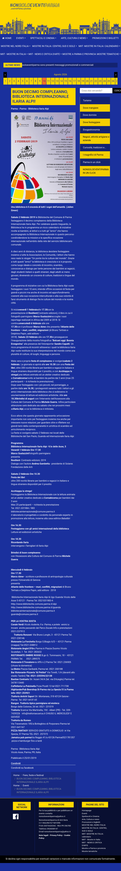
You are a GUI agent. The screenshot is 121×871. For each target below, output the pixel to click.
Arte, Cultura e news (90, 819)
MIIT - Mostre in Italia (91, 839)
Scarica (25, 710)
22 (95, 81)
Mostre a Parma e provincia (79, 54)
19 (83, 81)
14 (61, 81)
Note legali (43, 835)
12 (52, 81)
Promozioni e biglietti (105, 38)
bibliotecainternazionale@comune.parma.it (33, 511)
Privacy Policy (56, 835)
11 (48, 81)
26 (113, 81)
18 (78, 81)
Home (6, 38)
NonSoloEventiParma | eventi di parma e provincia (34, 8)
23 (100, 81)
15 (65, 81)
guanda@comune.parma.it (24, 614)
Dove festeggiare (91, 122)
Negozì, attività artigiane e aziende (96, 138)
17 (74, 81)
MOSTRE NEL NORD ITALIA (94, 825)
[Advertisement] (86, 11)
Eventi (84, 813)
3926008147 (52, 829)
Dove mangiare (90, 108)
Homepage (86, 810)
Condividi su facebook (22, 767)
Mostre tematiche (89, 851)
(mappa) (15, 645)
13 (57, 81)
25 (108, 81)
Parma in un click (91, 162)
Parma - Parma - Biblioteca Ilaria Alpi (30, 108)
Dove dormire (89, 115)
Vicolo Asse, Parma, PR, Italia (26, 752)
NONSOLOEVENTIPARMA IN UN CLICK (96, 171)
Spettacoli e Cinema (90, 816)
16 (70, 81)
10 (44, 81)
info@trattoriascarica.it (33, 713)
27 (117, 81)
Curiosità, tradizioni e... (94, 147)
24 (104, 81)
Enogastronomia (91, 129)
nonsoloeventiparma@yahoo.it (52, 816)
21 (91, 81)
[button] (21, 38)
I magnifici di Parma (93, 154)
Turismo (87, 100)
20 (87, 81)
